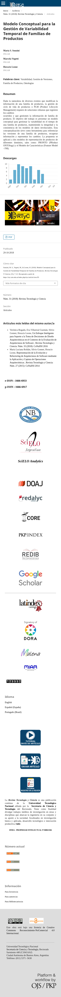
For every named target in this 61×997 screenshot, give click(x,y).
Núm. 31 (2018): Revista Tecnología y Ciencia (23, 14)
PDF (10, 237)
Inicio (5, 10)
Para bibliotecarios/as (14, 901)
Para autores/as (11, 896)
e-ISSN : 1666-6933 (16, 380)
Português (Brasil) (13, 712)
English (8, 702)
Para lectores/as (11, 892)
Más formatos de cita (16, 283)
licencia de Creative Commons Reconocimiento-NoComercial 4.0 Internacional (30, 930)
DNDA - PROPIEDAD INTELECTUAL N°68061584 (30, 830)
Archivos (16, 10)
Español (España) (13, 707)
